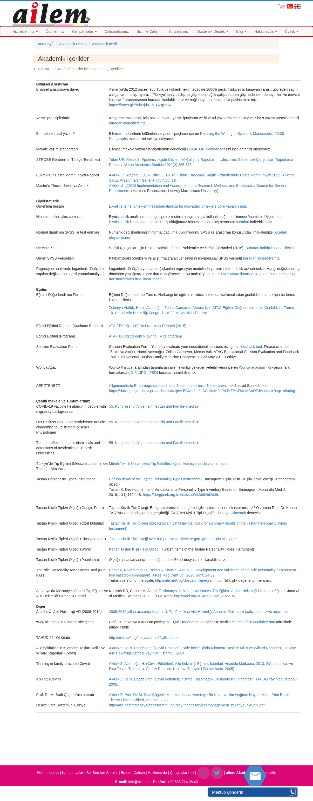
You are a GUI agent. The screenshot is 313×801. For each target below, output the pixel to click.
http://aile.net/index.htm (256, 622)
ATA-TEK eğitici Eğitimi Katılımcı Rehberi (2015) (147, 326)
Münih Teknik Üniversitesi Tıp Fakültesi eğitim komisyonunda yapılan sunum (170, 463)
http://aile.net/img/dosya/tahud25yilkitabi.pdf (144, 637)
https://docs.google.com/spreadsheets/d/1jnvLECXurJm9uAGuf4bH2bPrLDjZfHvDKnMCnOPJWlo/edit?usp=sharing (202, 391)
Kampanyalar (84, 31)
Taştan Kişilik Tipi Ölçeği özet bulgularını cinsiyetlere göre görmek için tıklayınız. (173, 539)
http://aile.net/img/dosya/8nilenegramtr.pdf (188, 580)
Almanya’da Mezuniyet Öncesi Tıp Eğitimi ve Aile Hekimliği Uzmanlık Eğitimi (224, 591)
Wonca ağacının (252, 367)
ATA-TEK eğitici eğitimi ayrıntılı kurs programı (145, 336)
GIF (133, 372)
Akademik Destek (212, 31)
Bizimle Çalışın (149, 31)
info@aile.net (138, 782)
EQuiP (176, 622)
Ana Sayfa (46, 44)
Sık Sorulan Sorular (102, 773)
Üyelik (291, 31)
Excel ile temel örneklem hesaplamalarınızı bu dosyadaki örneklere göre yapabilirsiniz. (178, 206)
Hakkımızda (265, 31)
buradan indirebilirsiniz (127, 123)
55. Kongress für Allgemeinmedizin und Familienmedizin (154, 406)
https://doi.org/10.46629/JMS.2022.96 (204, 596)
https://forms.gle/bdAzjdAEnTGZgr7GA (140, 105)
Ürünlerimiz (55, 31)
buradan (243, 222)
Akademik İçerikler (107, 44)
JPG (142, 372)
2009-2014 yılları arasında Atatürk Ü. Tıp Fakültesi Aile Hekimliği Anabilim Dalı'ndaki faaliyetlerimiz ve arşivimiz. (198, 612)
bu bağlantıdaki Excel (165, 560)
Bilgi (241, 31)
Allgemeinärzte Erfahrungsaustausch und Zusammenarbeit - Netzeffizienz (168, 385)
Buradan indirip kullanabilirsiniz (270, 248)
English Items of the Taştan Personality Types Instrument (154, 479)
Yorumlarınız (178, 31)
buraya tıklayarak (232, 513)
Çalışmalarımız (117, 31)
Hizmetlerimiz (25, 31)
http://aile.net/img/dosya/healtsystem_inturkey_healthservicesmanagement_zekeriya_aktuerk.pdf (186, 705)
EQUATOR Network (203, 149)
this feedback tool (248, 347)
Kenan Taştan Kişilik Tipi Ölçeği (134, 549)
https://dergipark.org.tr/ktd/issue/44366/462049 (180, 495)
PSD (153, 372)
